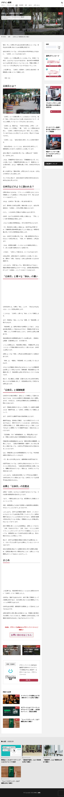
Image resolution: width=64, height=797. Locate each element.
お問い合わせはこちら (21, 635)
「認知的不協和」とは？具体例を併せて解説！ (31, 761)
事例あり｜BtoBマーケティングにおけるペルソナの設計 (10, 761)
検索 (47, 44)
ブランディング (12, 5)
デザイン (3, 5)
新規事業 (23, 5)
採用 (29, 5)
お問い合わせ (40, 5)
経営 (18, 5)
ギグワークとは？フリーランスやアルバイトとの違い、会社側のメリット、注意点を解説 (30, 709)
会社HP (34, 5)
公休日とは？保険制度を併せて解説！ (21, 36)
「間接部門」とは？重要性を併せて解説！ (52, 761)
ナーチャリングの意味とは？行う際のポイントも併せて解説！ (30, 696)
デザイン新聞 (6, 2)
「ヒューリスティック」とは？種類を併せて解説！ (30, 720)
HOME (4, 36)
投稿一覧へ (28, 680)
